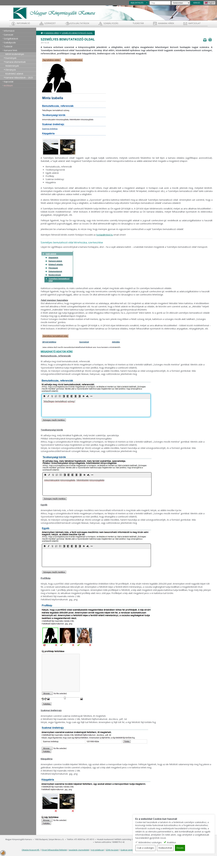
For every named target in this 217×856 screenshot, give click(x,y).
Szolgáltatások (79, 23)
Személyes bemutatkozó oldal (77, 33)
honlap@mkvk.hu (104, 234)
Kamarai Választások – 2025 (19, 77)
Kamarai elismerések (15, 61)
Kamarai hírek (166, 23)
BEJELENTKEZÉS (137, 3)
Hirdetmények (12, 65)
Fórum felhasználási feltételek (54, 850)
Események (10, 58)
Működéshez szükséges (156, 842)
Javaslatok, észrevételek (79, 850)
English (211, 3)
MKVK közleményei (14, 54)
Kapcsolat (194, 23)
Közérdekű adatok (14, 73)
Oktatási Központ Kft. (31, 850)
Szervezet (50, 23)
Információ (23, 23)
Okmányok (10, 69)
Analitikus (177, 842)
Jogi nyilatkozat (97, 850)
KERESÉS (196, 3)
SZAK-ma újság (112, 850)
